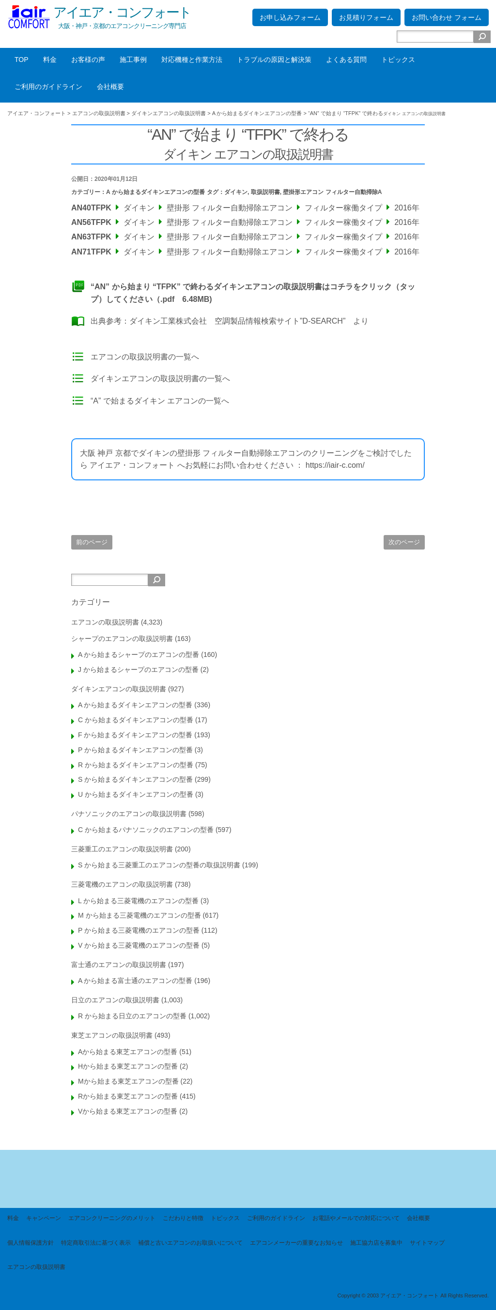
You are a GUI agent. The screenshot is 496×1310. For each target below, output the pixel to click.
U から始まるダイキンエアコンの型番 (135, 794)
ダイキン (236, 192)
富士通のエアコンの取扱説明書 (118, 964)
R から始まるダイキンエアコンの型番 (135, 765)
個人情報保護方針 (30, 1242)
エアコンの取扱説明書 (105, 622)
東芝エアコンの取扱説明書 (112, 1035)
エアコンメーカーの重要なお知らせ (296, 1242)
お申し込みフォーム (290, 17)
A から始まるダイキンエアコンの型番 (155, 192)
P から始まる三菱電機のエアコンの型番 (139, 930)
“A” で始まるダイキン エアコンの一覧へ (160, 401)
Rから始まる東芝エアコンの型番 (128, 1096)
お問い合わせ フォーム (446, 17)
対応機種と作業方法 (191, 59)
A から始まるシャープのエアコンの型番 (138, 654)
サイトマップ (427, 1242)
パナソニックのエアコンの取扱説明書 (128, 814)
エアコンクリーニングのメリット (111, 1218)
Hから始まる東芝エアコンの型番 (128, 1066)
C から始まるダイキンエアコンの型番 (135, 720)
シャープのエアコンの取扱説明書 (122, 638)
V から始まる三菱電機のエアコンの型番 (139, 945)
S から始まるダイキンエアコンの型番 (135, 779)
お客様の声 (88, 59)
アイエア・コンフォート (122, 12)
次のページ (404, 542)
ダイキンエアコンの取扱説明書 (118, 689)
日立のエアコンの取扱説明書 (115, 1000)
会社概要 (110, 86)
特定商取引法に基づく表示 (96, 1242)
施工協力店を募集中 (376, 1242)
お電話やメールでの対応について (356, 1218)
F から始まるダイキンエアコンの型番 (135, 735)
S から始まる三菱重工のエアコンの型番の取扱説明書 (159, 865)
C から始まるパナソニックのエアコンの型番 (146, 830)
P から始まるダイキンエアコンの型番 (135, 750)
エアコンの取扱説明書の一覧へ (145, 357)
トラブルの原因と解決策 (274, 59)
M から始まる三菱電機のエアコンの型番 (139, 915)
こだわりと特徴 (183, 1218)
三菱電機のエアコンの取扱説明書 (122, 884)
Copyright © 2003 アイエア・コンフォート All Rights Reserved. (413, 1295)
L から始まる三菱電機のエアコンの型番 (138, 901)
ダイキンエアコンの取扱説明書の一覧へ (160, 378)
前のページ (92, 542)
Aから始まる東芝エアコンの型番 (127, 1052)
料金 (50, 59)
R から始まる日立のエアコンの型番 (132, 1016)
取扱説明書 (265, 192)
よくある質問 (346, 59)
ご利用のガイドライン (48, 86)
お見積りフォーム (366, 17)
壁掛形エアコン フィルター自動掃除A (332, 192)
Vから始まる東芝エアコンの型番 (127, 1111)
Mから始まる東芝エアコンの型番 (128, 1081)
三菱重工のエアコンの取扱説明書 (122, 849)
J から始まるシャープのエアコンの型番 (138, 669)
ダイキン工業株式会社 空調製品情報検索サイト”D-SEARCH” (237, 321)
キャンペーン (43, 1218)
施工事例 (133, 59)
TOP (22, 59)
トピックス (398, 59)
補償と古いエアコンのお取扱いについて (190, 1242)
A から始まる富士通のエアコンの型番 (135, 980)
